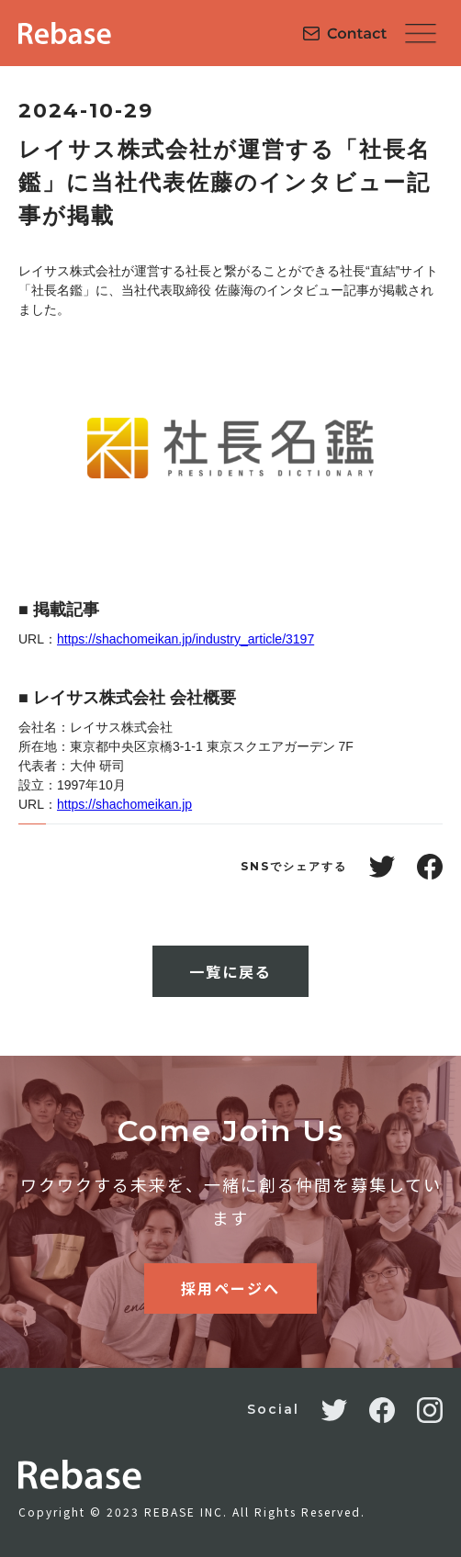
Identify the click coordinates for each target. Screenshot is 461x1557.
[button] (421, 33)
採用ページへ (230, 1288)
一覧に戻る (230, 971)
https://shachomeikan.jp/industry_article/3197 (185, 639)
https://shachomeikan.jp (124, 804)
